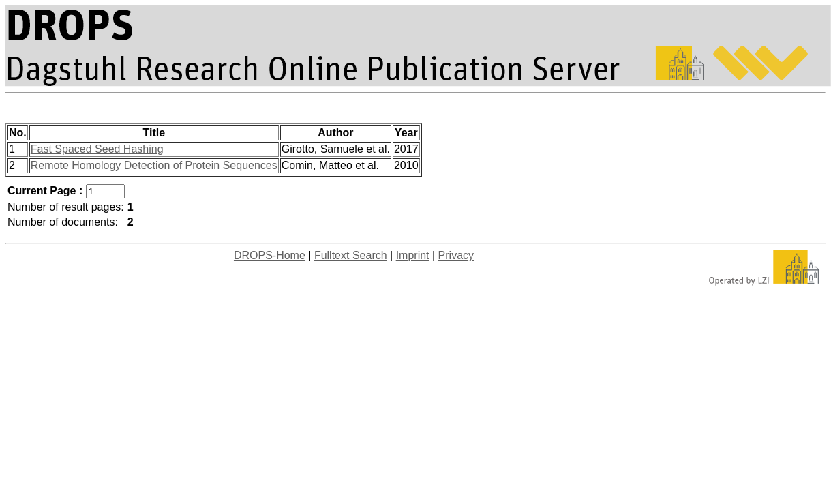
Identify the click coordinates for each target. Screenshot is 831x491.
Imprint (412, 255)
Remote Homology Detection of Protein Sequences (154, 165)
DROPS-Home (269, 255)
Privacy (456, 255)
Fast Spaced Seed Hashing (97, 149)
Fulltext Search (350, 255)
